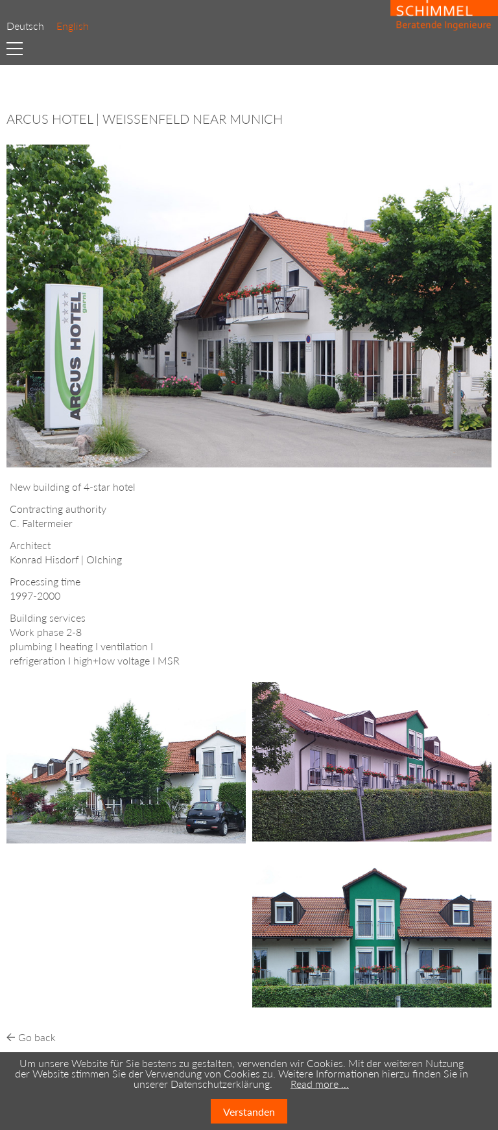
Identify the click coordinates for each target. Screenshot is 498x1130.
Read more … (319, 1083)
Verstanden (249, 1111)
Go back (37, 1037)
